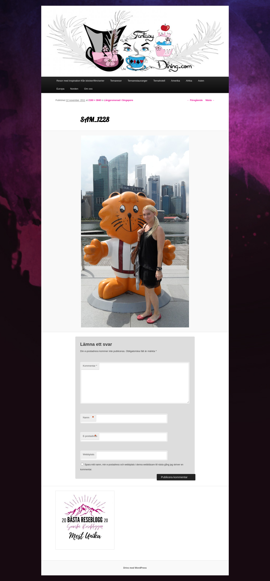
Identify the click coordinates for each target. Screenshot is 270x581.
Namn (88, 417)
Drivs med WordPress (135, 568)
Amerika (175, 80)
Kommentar (90, 365)
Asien (201, 80)
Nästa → (210, 100)
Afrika (189, 80)
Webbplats (88, 454)
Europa (60, 88)
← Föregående (195, 100)
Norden (74, 88)
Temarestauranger (138, 80)
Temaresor (116, 80)
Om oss (88, 88)
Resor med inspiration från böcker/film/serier (80, 80)
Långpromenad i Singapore (118, 100)
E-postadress (90, 436)
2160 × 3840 (94, 100)
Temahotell (159, 80)
